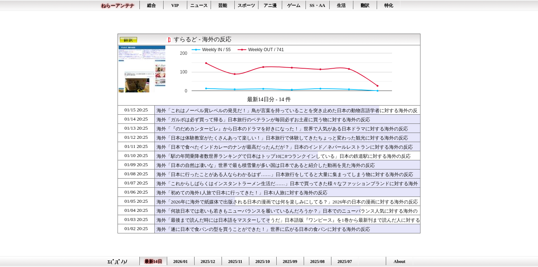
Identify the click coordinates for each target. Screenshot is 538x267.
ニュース (199, 5)
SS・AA (317, 5)
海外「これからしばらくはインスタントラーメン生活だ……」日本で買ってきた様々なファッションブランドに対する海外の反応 (287, 187)
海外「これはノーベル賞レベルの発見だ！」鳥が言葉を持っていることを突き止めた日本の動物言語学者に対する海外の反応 (287, 114)
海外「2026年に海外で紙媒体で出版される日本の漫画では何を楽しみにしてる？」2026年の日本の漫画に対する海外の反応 (287, 202)
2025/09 (290, 261)
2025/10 (262, 261)
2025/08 (317, 261)
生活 (341, 5)
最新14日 (153, 261)
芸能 (222, 5)
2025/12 (208, 261)
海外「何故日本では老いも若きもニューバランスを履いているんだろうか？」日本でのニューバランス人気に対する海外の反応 (287, 214)
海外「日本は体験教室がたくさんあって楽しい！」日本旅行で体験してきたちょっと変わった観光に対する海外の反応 (282, 138)
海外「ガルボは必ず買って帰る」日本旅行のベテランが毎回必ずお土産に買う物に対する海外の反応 (263, 119)
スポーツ (246, 5)
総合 (151, 5)
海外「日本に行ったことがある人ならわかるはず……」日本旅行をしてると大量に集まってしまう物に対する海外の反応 (285, 174)
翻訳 (365, 5)
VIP (175, 5)
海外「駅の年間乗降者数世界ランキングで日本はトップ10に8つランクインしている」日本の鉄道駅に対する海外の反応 (284, 156)
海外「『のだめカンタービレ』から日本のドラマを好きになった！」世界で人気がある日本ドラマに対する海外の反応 (282, 128)
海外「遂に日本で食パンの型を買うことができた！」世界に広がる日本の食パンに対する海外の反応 (263, 229)
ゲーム (293, 5)
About (399, 261)
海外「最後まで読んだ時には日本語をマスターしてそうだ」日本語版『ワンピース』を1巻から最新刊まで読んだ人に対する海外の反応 (288, 223)
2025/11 (235, 261)
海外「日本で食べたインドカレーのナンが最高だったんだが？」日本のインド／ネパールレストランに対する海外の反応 (285, 147)
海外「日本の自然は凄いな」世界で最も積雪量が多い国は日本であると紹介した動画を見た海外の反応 (266, 165)
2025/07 (345, 261)
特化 (388, 5)
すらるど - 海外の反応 (202, 39)
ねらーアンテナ (117, 5)
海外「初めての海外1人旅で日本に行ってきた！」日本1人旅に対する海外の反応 (242, 192)
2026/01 (180, 261)
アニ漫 (270, 5)
